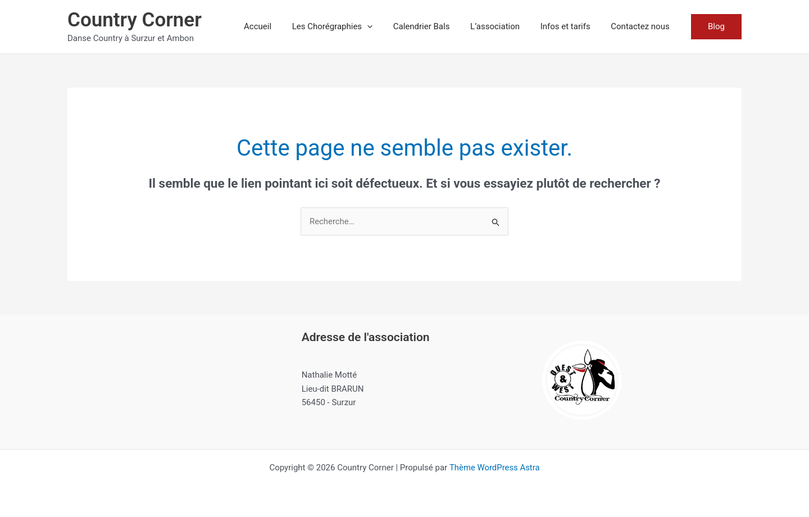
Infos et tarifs (571, 26)
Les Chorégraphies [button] (349, 26)
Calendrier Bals (434, 26)
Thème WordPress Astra (494, 467)
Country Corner (134, 19)
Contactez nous (642, 26)
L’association (504, 26)
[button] (384, 26)
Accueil (278, 26)
